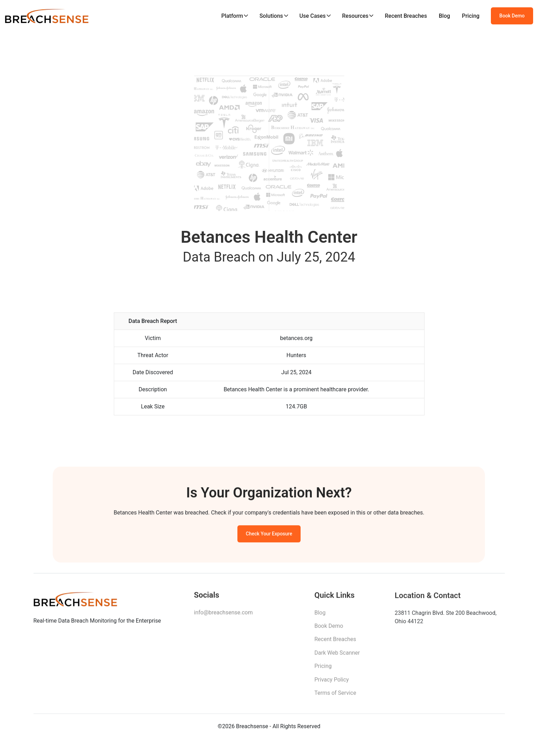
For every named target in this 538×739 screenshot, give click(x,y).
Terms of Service (335, 695)
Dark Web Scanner (337, 655)
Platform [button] (232, 16)
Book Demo (511, 15)
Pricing (470, 16)
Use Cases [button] (312, 16)
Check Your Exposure (269, 535)
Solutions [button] (271, 16)
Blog (444, 16)
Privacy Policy (332, 682)
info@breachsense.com (223, 614)
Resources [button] (355, 16)
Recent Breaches (406, 16)
